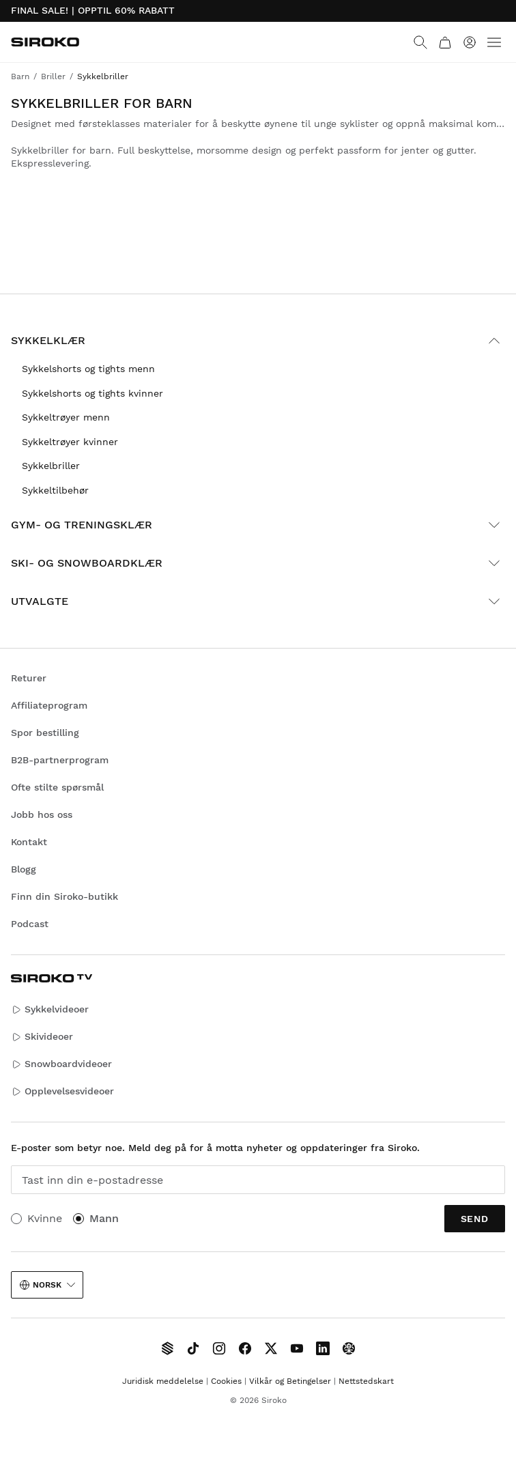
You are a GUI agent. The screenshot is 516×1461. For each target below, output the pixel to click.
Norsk (47, 1284)
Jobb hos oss (41, 814)
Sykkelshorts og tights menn (88, 368)
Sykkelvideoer (50, 1009)
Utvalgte (258, 601)
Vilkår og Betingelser (290, 1381)
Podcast (29, 923)
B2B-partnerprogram (60, 759)
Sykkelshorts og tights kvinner (92, 393)
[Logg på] (470, 42)
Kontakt (29, 841)
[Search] (420, 42)
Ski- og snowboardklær (258, 563)
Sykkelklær (258, 341)
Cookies (226, 1381)
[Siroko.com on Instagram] (219, 1348)
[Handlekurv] (445, 42)
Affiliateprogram (49, 705)
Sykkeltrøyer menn (66, 417)
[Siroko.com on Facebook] (245, 1348)
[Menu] (494, 42)
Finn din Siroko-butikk (64, 896)
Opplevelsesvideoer (62, 1091)
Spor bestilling (45, 732)
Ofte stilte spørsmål (57, 787)
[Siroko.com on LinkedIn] (323, 1348)
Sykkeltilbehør (55, 490)
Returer (28, 677)
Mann (104, 1218)
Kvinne (44, 1218)
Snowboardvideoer (61, 1064)
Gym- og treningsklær (258, 525)
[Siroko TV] (167, 1348)
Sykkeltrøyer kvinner (70, 441)
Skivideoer (42, 1036)
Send (475, 1218)
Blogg (23, 869)
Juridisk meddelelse (162, 1381)
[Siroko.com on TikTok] (193, 1348)
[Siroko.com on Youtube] (297, 1348)
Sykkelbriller (51, 465)
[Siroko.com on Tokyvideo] (349, 1348)
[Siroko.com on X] (271, 1348)
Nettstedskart (366, 1381)
